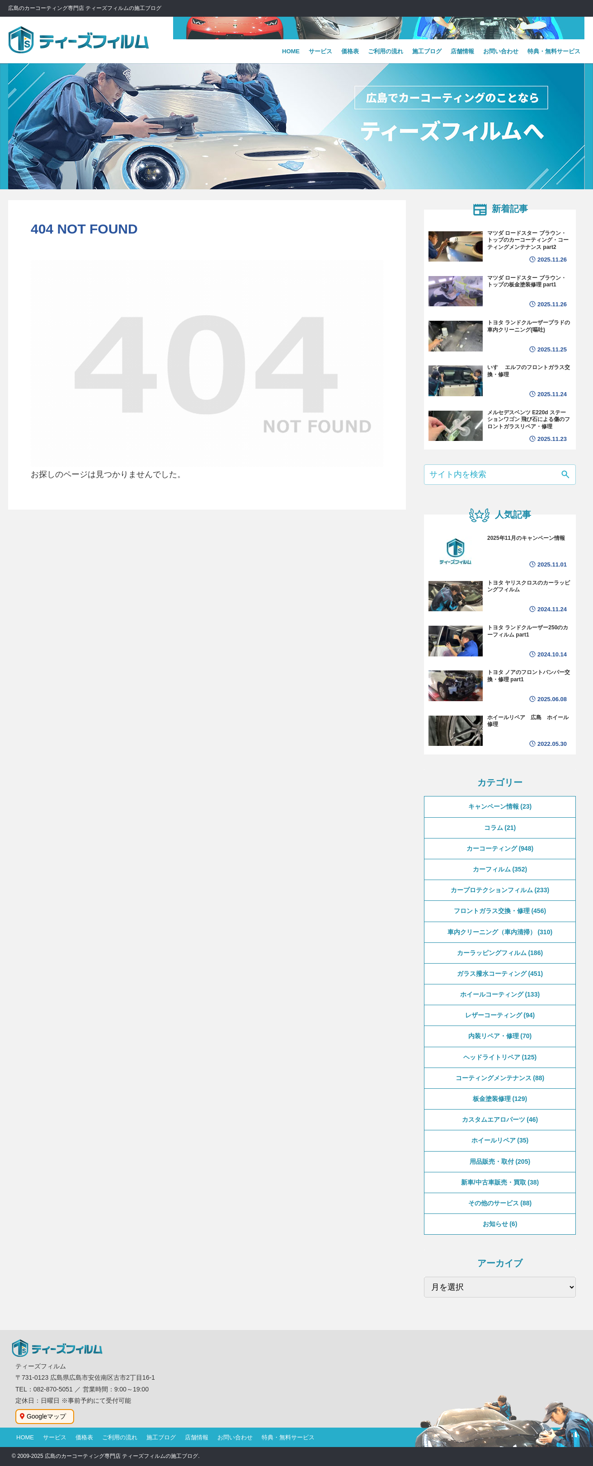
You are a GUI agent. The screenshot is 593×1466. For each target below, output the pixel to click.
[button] (565, 475)
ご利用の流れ (119, 1437)
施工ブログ (161, 1437)
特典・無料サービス (288, 1437)
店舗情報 (196, 1437)
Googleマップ (46, 1416)
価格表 (84, 1437)
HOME (25, 1437)
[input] (500, 474)
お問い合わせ (235, 1437)
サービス (54, 1437)
